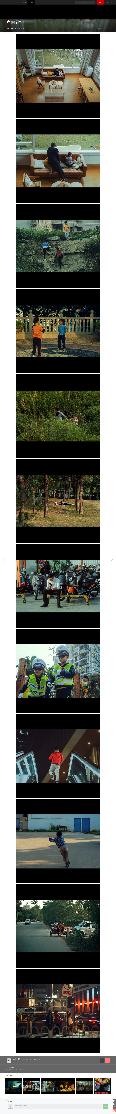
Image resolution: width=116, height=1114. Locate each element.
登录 (112, 2)
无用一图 (16, 1059)
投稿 (100, 2)
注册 (107, 2)
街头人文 (13, 1067)
